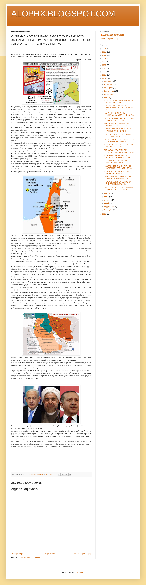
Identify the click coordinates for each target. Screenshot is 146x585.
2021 (104, 65)
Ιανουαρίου (108, 210)
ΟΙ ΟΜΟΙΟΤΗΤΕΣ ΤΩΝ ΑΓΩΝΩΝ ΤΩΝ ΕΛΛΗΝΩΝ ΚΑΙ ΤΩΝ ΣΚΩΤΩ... (118, 188)
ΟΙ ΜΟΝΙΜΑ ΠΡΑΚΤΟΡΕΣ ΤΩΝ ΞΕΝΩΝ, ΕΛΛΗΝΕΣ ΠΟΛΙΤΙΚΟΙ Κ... (119, 119)
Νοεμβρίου (108, 84)
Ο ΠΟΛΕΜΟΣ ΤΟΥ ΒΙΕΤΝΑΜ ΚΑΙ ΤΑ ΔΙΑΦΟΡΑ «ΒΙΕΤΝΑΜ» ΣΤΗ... (117, 162)
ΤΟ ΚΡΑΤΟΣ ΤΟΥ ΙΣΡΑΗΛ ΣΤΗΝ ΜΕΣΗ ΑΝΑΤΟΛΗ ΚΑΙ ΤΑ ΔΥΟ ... (119, 146)
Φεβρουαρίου (109, 207)
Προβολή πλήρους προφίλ (109, 39)
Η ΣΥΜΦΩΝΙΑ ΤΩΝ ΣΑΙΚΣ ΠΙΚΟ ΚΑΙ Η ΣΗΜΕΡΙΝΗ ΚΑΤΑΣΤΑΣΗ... (118, 183)
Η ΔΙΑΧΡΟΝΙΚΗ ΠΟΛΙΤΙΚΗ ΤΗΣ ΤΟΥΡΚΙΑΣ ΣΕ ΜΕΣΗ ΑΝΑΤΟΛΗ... (118, 156)
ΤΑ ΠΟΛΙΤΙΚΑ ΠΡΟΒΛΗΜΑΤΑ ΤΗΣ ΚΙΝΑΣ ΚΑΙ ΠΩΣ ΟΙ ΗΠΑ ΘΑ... (117, 125)
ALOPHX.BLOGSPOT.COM (63, 13)
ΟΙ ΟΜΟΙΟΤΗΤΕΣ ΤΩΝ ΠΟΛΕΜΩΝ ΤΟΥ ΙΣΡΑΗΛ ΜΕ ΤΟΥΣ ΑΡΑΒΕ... (119, 141)
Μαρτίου (107, 203)
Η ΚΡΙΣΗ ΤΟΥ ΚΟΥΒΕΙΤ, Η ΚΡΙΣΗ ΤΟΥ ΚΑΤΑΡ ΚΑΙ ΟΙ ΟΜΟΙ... (118, 172)
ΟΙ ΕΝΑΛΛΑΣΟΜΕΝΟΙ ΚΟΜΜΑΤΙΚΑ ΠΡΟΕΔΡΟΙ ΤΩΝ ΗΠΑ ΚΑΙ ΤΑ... (117, 178)
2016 (104, 214)
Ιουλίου (107, 98)
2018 (104, 75)
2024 (104, 55)
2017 (104, 78)
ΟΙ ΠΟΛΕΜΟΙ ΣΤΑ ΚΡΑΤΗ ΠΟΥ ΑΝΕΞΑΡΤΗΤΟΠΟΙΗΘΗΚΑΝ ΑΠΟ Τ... (119, 151)
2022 (104, 62)
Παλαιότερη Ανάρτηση (82, 554)
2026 (104, 49)
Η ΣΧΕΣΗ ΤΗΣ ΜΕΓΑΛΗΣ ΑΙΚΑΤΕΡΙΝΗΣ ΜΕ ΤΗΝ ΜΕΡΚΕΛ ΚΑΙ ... (119, 101)
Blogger (80, 572)
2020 (104, 68)
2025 (104, 52)
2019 (104, 72)
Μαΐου (106, 197)
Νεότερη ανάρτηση (19, 554)
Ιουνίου (107, 193)
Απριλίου (107, 200)
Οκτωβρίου (108, 88)
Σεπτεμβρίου (109, 91)
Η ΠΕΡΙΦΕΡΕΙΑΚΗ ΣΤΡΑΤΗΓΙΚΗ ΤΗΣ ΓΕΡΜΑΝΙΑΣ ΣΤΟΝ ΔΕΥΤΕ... (118, 135)
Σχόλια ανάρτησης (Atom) (30, 557)
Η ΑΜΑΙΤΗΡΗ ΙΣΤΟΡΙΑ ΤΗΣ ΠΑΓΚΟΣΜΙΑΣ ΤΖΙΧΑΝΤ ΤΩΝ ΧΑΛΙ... (119, 114)
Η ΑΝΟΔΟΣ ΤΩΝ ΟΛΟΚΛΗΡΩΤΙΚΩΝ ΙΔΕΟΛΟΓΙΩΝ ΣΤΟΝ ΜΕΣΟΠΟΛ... (118, 167)
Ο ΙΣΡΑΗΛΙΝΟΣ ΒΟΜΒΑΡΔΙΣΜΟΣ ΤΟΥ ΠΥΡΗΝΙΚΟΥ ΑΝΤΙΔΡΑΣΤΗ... (118, 130)
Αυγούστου (108, 94)
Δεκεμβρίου (108, 81)
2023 (104, 59)
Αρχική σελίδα (50, 554)
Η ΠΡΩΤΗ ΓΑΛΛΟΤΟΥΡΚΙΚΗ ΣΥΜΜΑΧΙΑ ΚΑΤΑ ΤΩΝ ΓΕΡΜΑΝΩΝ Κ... (118, 108)
